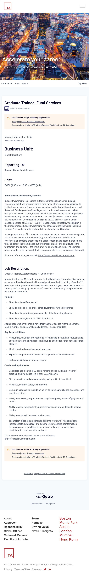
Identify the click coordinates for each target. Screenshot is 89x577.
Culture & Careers (15, 535)
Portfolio (37, 522)
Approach (10, 522)
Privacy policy (37, 504)
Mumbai (65, 535)
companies (6, 83)
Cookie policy (50, 504)
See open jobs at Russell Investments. (28, 121)
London (65, 531)
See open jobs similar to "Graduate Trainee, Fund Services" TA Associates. (44, 125)
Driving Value (40, 527)
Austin (64, 527)
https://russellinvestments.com (19, 438)
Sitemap (37, 569)
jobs (17, 83)
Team (35, 518)
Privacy (8, 569)
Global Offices (13, 531)
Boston (65, 518)
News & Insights (42, 531)
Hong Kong (68, 539)
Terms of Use (22, 569)
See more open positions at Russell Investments (44, 473)
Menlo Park (68, 523)
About (8, 518)
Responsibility (13, 527)
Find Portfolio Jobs (16, 539)
